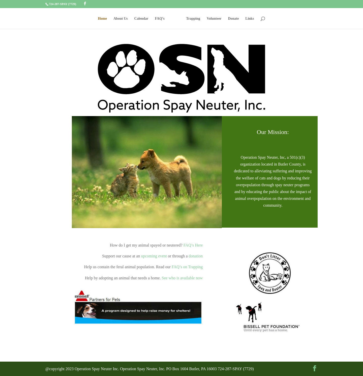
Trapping (193, 18)
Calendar (141, 18)
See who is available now (182, 278)
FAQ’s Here (193, 245)
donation (196, 256)
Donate (233, 18)
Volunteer (214, 18)
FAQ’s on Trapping (187, 267)
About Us (120, 18)
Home (102, 18)
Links (249, 18)
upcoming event (154, 256)
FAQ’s (160, 18)
